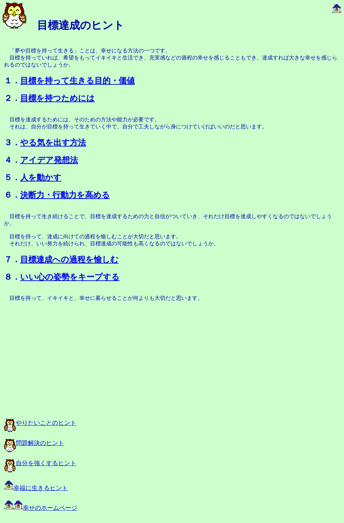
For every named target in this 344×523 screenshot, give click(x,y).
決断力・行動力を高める (65, 195)
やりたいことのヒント (40, 422)
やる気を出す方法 (53, 142)
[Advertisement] (78, 364)
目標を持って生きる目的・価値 (77, 80)
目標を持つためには (57, 98)
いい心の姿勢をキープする (70, 277)
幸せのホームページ (40, 508)
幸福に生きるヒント (36, 488)
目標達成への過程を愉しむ (69, 259)
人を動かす (40, 177)
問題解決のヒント (34, 443)
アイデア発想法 (49, 160)
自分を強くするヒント (40, 463)
